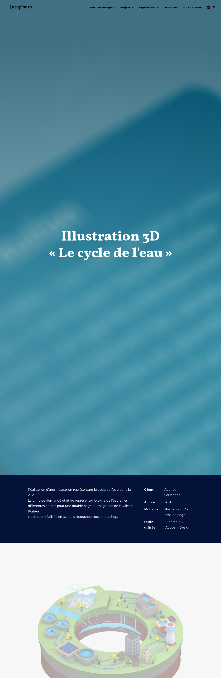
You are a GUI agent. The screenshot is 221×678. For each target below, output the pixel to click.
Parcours (171, 8)
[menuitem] (102, 8)
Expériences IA (149, 8)
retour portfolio (110, 660)
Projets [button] (126, 8)
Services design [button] (102, 8)
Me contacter (192, 8)
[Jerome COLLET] (19, 8)
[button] (208, 8)
